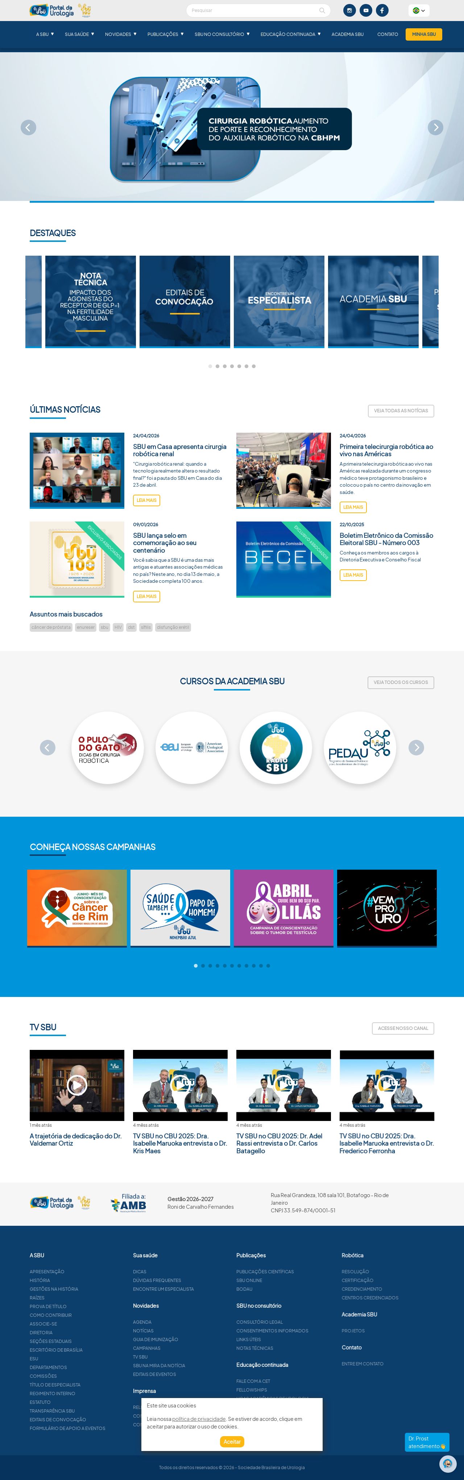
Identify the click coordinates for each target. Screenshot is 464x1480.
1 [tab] (210, 366)
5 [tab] (239, 366)
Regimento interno (84, 1393)
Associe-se (74, 1324)
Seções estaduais (82, 1341)
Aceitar (232, 1441)
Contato (387, 34)
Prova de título (79, 1306)
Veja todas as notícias (401, 410)
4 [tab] (232, 366)
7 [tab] (253, 366)
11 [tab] (268, 966)
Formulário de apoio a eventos (99, 1428)
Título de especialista (86, 1385)
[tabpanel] (279, 302)
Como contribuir (82, 1315)
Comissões (74, 1376)
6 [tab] (246, 366)
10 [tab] (261, 966)
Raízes (68, 1297)
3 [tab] (224, 366)
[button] (419, 10)
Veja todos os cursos (401, 682)
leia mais (147, 531)
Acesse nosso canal (403, 1028)
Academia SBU (348, 34)
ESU (65, 1358)
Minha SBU (424, 34)
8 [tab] (246, 966)
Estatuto (71, 1402)
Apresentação (78, 1271)
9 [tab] (253, 966)
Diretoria (72, 1332)
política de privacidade (199, 1418)
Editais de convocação (89, 1419)
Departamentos (79, 1367)
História (71, 1280)
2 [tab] (217, 366)
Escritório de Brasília (87, 1350)
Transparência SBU (83, 1411)
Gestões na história (85, 1289)
